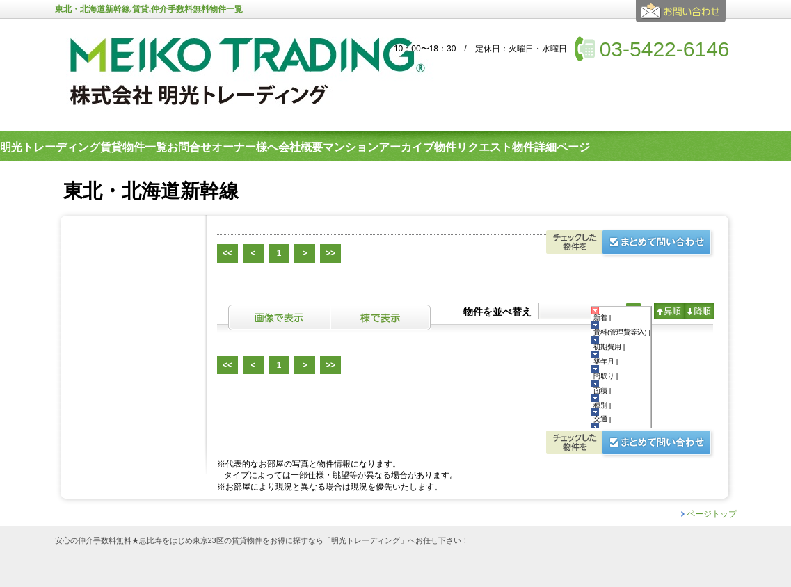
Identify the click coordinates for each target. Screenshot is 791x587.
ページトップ (712, 514)
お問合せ (683, 16)
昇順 (669, 311)
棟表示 (380, 317)
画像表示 (279, 317)
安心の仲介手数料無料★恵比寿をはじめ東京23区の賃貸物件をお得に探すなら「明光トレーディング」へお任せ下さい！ (262, 541)
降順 (699, 311)
